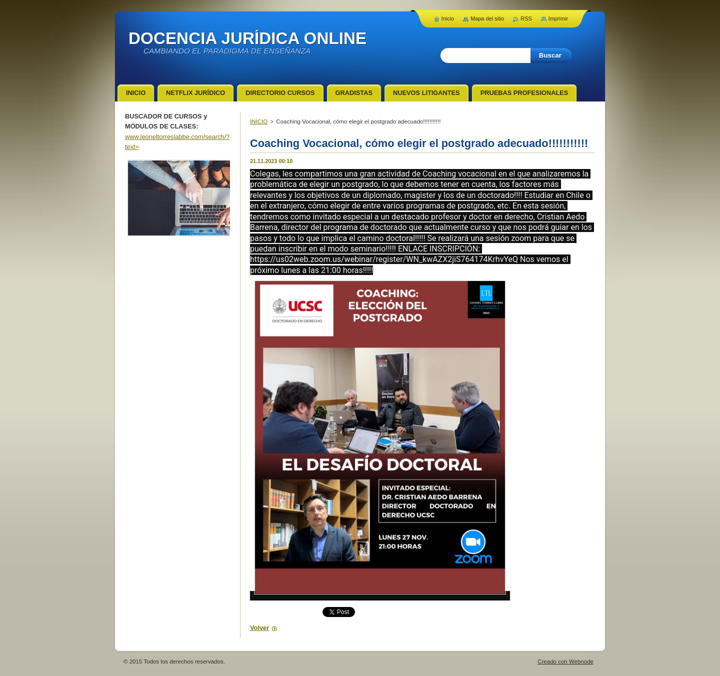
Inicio (448, 19)
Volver (259, 628)
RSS (526, 19)
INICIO (259, 121)
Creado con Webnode (566, 661)
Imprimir (558, 19)
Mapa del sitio (487, 19)
